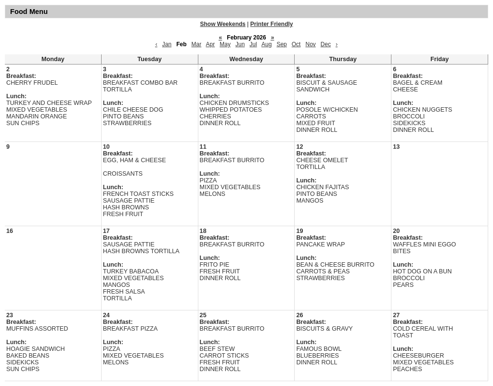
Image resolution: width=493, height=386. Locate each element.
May (225, 44)
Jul (253, 44)
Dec (326, 44)
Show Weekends (223, 24)
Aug (266, 44)
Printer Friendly (271, 24)
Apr (210, 44)
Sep (281, 44)
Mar (197, 44)
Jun (240, 44)
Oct (296, 44)
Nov (310, 44)
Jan (166, 44)
